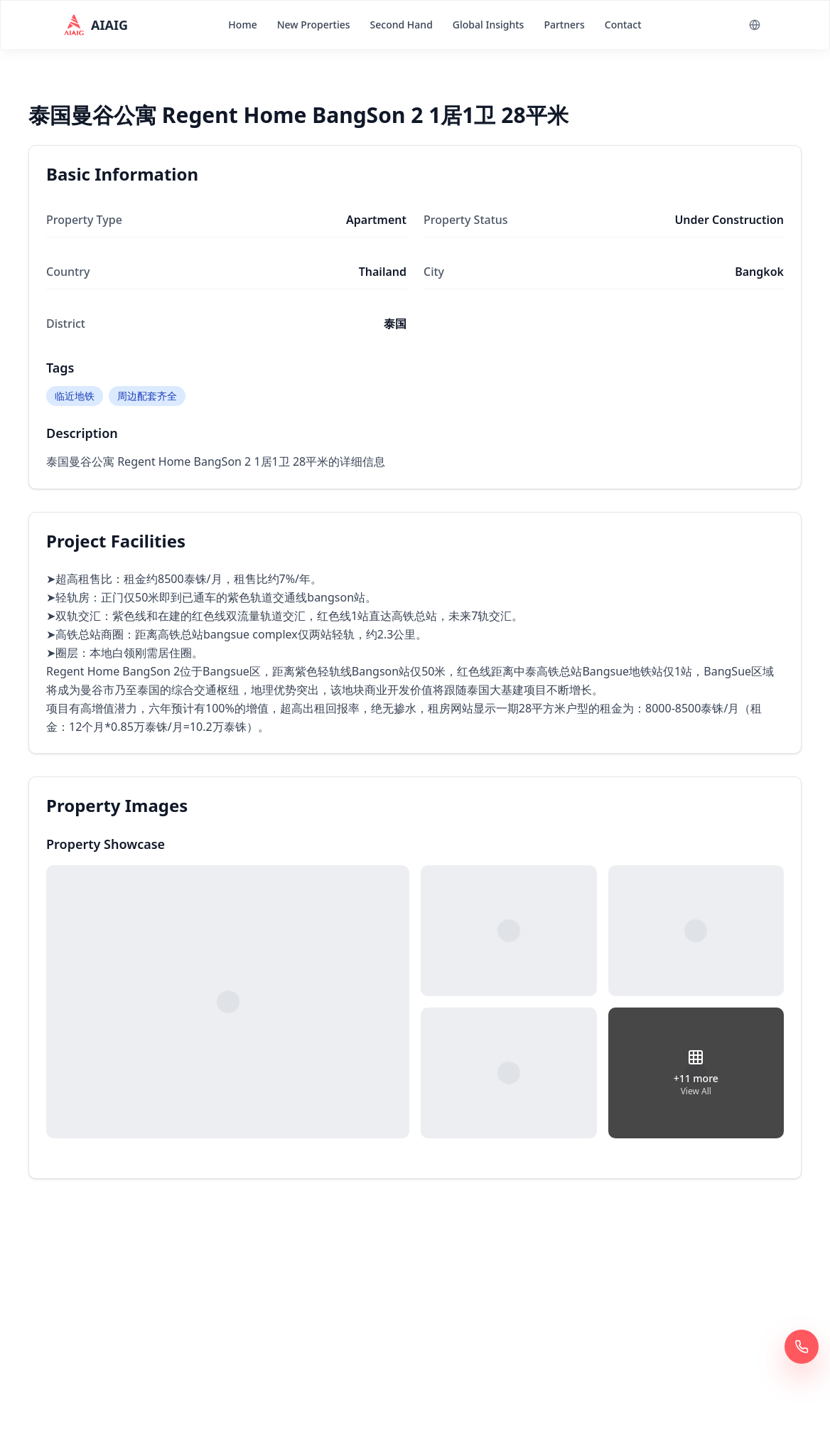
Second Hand (401, 24)
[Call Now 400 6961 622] (802, 1347)
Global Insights (488, 24)
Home (242, 24)
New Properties (313, 24)
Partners (564, 24)
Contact (623, 24)
